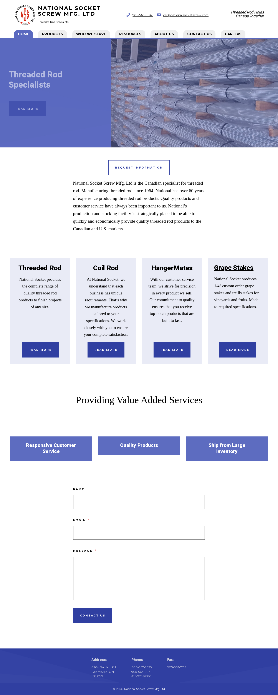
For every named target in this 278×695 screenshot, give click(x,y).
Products (52, 34)
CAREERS (233, 34)
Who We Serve (91, 34)
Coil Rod (106, 268)
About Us (164, 34)
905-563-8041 (142, 15)
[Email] (139, 533)
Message (85, 550)
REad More (237, 349)
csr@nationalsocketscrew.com (185, 15)
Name (78, 489)
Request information (139, 167)
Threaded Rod (40, 268)
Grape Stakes (233, 268)
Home (23, 34)
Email (81, 519)
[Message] (139, 578)
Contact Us (199, 34)
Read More (27, 108)
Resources (130, 34)
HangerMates (172, 268)
